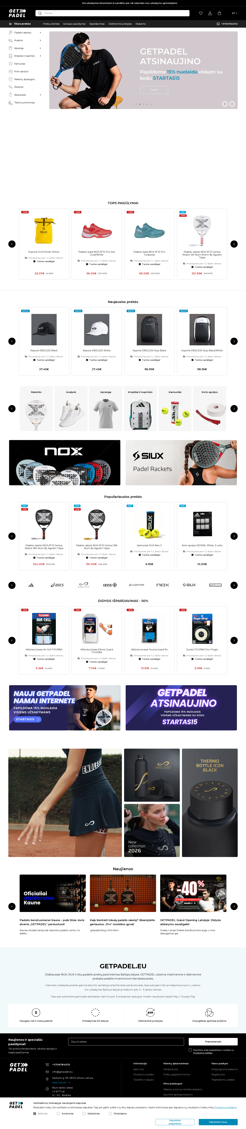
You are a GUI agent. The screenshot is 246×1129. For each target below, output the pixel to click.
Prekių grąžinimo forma (176, 1074)
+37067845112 (229, 23)
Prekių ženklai (51, 23)
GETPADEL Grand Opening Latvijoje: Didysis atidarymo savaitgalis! (190, 840)
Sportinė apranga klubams (178, 1094)
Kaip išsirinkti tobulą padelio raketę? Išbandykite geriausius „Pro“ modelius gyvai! (122, 840)
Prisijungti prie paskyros (224, 1069)
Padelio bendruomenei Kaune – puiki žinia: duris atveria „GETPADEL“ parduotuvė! (52, 840)
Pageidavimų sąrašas (223, 1079)
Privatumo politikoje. (226, 1107)
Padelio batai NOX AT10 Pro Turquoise (149, 171)
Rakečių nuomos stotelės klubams (182, 1089)
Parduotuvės (170, 1069)
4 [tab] (147, 104)
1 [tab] (136, 104)
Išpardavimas (97, 23)
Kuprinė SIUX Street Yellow (43, 169)
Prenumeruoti (213, 1041)
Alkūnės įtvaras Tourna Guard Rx (149, 567)
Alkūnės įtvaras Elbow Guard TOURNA (96, 569)
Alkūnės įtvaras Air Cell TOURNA (44, 567)
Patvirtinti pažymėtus (175, 1122)
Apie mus (138, 1069)
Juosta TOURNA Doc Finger (202, 567)
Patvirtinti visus (218, 1122)
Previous (225, 104)
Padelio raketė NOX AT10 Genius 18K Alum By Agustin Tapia (96, 465)
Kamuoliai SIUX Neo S (149, 463)
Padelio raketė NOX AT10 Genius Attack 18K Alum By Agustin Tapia (44, 465)
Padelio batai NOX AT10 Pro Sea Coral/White (96, 171)
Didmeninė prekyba (120, 23)
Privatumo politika (202, 1053)
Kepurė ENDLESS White (97, 268)
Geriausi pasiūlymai (74, 23)
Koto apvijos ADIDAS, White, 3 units (202, 463)
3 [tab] (143, 104)
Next (232, 104)
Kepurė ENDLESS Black (44, 268)
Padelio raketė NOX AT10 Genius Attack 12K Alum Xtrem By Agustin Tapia (202, 172)
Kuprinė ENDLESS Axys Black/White (202, 268)
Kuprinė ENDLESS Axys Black (149, 268)
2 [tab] (139, 104)
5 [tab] (151, 104)
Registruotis (218, 1074)
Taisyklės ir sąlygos (143, 1079)
